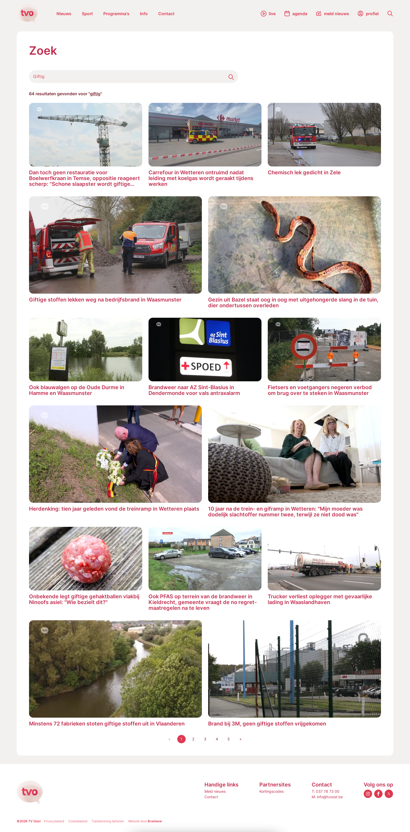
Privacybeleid (54, 821)
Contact (166, 13)
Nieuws (63, 13)
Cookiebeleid (77, 821)
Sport (87, 13)
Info (144, 13)
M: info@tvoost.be (327, 797)
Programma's (116, 13)
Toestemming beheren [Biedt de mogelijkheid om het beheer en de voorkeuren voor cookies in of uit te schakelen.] (108, 821)
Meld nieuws (215, 791)
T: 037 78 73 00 (325, 791)
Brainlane (155, 821)
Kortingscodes (271, 791)
